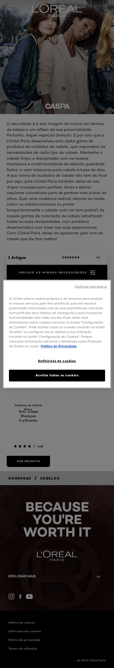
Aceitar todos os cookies (57, 375)
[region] (57, 334)
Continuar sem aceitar (91, 286)
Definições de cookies (57, 361)
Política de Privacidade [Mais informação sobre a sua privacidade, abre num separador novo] (59, 346)
